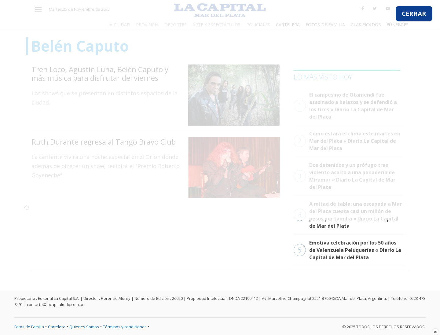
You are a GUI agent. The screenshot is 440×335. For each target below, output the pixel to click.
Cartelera (56, 326)
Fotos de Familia (29, 326)
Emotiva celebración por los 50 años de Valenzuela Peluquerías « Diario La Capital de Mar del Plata (347, 250)
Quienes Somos (84, 326)
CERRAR (414, 13)
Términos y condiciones (125, 326)
